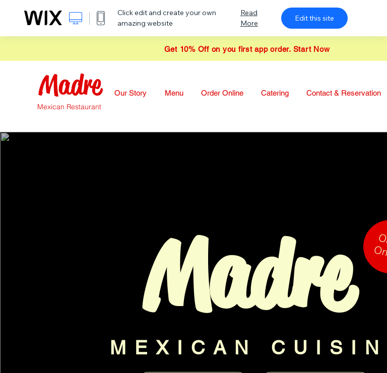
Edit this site (314, 18)
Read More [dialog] (249, 18)
